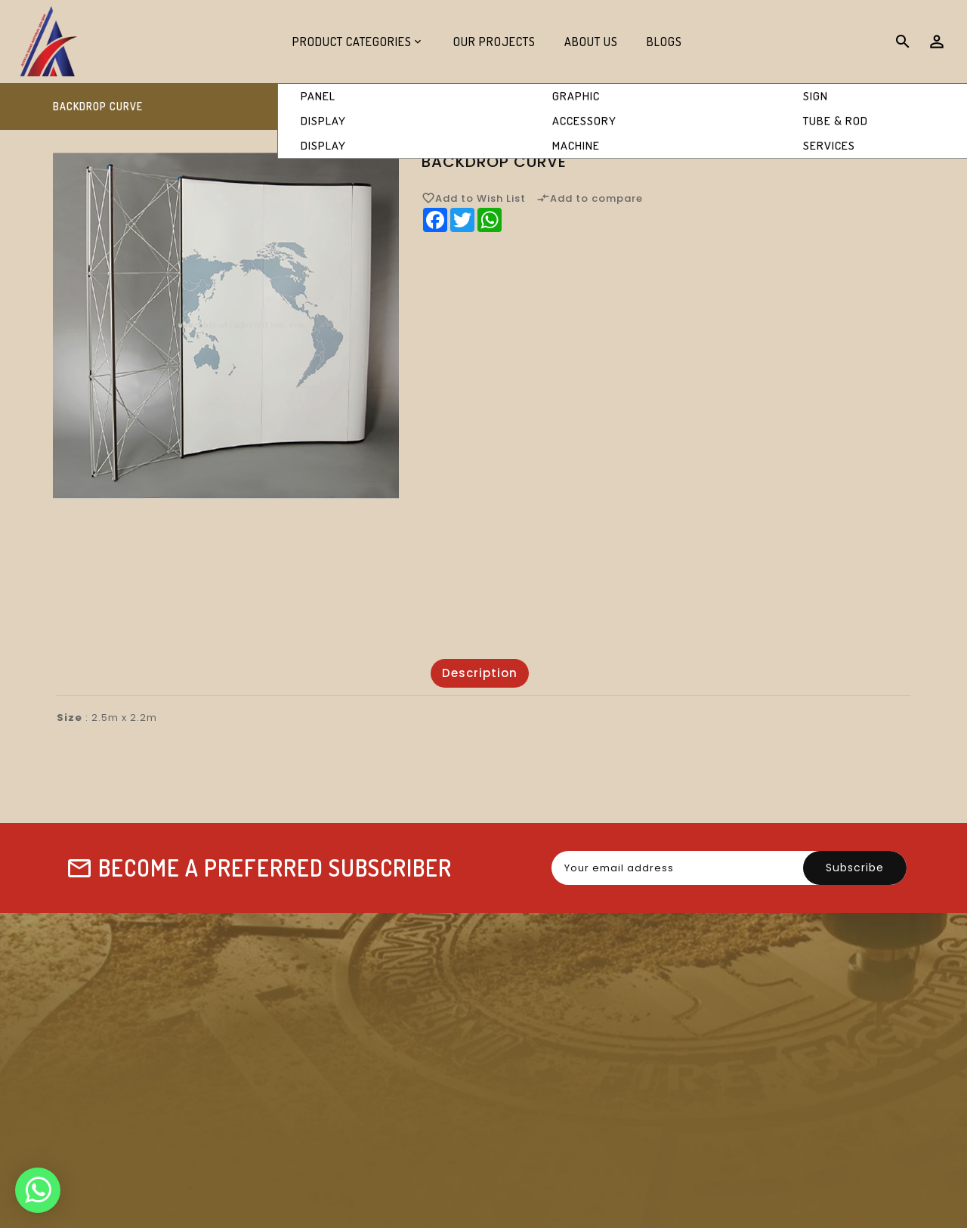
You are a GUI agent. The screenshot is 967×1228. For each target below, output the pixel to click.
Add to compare (589, 198)
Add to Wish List (474, 198)
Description (479, 673)
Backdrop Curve (864, 107)
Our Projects (494, 41)
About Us (591, 41)
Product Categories (352, 41)
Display (762, 107)
